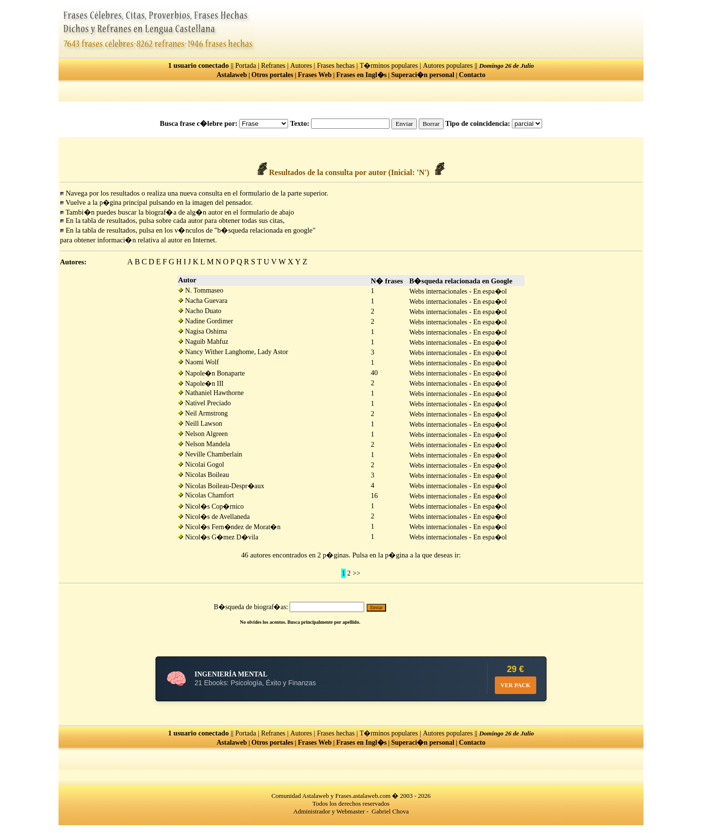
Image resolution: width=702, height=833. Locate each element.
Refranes (273, 65)
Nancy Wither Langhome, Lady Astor (233, 352)
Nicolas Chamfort (206, 495)
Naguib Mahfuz (203, 341)
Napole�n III (200, 383)
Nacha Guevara (202, 300)
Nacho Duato (199, 311)
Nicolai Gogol (201, 464)
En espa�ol (490, 291)
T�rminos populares (389, 65)
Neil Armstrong (203, 413)
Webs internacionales (439, 291)
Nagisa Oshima (202, 331)
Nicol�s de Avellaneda (214, 516)
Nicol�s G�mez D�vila (218, 537)
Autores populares (447, 65)
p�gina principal (123, 202)
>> (356, 573)
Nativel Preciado (204, 403)
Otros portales (272, 75)
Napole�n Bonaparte (211, 373)
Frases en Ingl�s (361, 75)
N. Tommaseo (200, 290)
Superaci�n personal (422, 75)
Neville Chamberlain (210, 454)
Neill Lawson (200, 423)
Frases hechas (335, 65)
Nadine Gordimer (205, 321)
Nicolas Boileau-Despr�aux (221, 486)
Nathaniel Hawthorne (211, 393)
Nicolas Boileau (203, 474)
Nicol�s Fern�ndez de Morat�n (229, 527)
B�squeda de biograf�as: (251, 607)
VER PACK (515, 685)
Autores (301, 65)
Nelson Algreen (203, 433)
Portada (245, 65)
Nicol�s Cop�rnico (211, 506)
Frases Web (315, 75)
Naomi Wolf (198, 362)
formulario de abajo (267, 212)
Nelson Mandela (204, 444)
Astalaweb (231, 75)
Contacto (472, 75)
